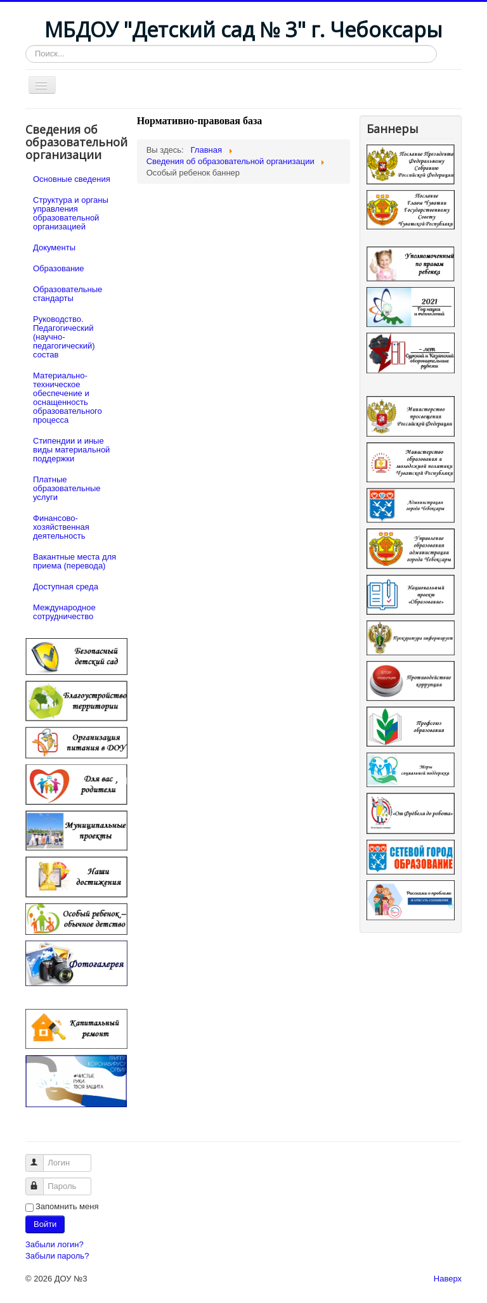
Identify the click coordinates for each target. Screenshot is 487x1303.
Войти (45, 1224)
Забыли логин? (54, 1244)
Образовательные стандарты (67, 294)
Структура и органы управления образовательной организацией (70, 213)
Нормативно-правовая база (200, 120)
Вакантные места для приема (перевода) (74, 561)
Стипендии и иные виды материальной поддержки (71, 449)
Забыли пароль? (57, 1256)
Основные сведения (71, 179)
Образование (58, 268)
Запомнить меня (67, 1206)
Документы (54, 247)
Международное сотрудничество (64, 612)
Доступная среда (65, 586)
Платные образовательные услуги (66, 488)
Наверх (448, 1278)
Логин (40, 1157)
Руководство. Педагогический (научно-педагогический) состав (64, 336)
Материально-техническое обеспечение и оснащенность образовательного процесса (67, 398)
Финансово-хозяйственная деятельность (61, 527)
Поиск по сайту (25, 45)
